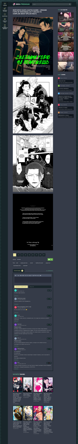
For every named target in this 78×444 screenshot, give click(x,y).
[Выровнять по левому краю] (20, 275)
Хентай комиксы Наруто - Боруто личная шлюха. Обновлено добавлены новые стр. (66, 101)
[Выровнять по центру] (22, 275)
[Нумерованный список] (27, 275)
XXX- (23, 4)
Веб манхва (5, 15)
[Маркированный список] (25, 275)
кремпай (25, 265)
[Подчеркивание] (18, 275)
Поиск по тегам (5, 20)
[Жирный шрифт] (15, 275)
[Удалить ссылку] (32, 275)
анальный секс (24, 263)
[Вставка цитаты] (36, 275)
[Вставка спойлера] (39, 275)
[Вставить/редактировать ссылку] (31, 275)
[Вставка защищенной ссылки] (34, 275)
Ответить (16, 295)
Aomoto (19, 259)
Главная (5, 4)
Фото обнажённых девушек (5, 26)
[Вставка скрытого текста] (40, 275)
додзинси (48, 263)
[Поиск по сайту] (69, 4)
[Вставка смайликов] (29, 275)
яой (17, 263)
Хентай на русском (5, 9)
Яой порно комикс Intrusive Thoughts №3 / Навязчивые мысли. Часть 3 (66, 109)
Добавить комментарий (21, 286)
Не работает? (49, 270)
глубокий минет (39, 263)
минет (31, 263)
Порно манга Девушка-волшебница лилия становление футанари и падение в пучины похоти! (66, 82)
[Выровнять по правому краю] (23, 275)
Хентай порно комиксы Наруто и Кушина (66, 90)
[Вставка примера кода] (37, 275)
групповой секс (17, 265)
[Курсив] (17, 275)
